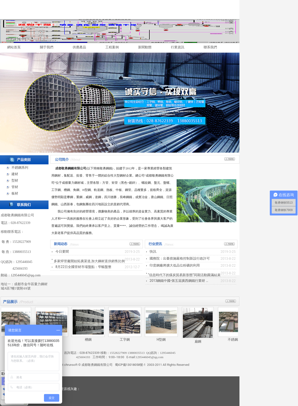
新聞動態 (145, 47)
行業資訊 (177, 47)
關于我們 (46, 47)
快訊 (153, 251)
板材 (14, 193)
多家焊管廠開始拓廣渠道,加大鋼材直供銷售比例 (89, 261)
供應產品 (79, 47)
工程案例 (112, 47)
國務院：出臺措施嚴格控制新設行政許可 (180, 258)
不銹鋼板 (236, 339)
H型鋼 (163, 339)
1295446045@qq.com (26, 275)
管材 (14, 187)
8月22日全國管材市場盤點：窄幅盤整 (83, 267)
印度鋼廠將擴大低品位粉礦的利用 (175, 265)
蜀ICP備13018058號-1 (130, 365)
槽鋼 (90, 339)
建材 (14, 174)
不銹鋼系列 (19, 167)
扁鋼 (199, 341)
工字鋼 (126, 339)
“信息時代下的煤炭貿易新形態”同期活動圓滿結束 (184, 275)
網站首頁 (14, 47)
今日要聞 (62, 251)
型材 (14, 180)
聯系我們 (210, 47)
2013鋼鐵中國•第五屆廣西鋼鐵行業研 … (179, 281)
